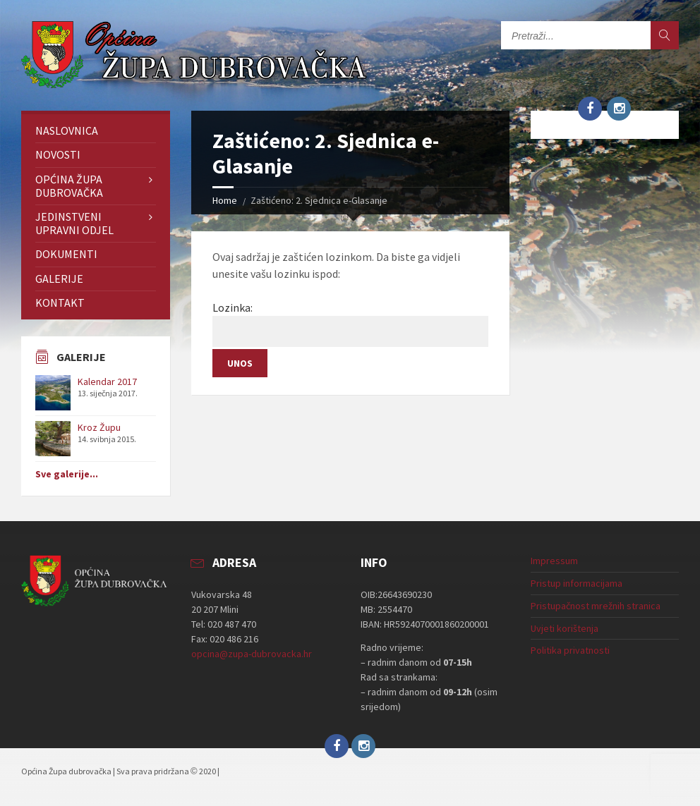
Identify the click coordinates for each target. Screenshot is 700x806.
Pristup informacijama (576, 583)
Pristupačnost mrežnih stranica (595, 605)
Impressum (554, 560)
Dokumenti (66, 254)
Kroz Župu (99, 427)
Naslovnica (66, 130)
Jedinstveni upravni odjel (74, 223)
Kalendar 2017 (107, 381)
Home (224, 200)
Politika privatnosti (570, 650)
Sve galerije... (66, 474)
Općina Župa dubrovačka (69, 186)
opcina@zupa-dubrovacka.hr (251, 653)
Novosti (57, 154)
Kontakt (60, 302)
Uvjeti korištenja (564, 628)
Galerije (59, 278)
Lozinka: (350, 323)
